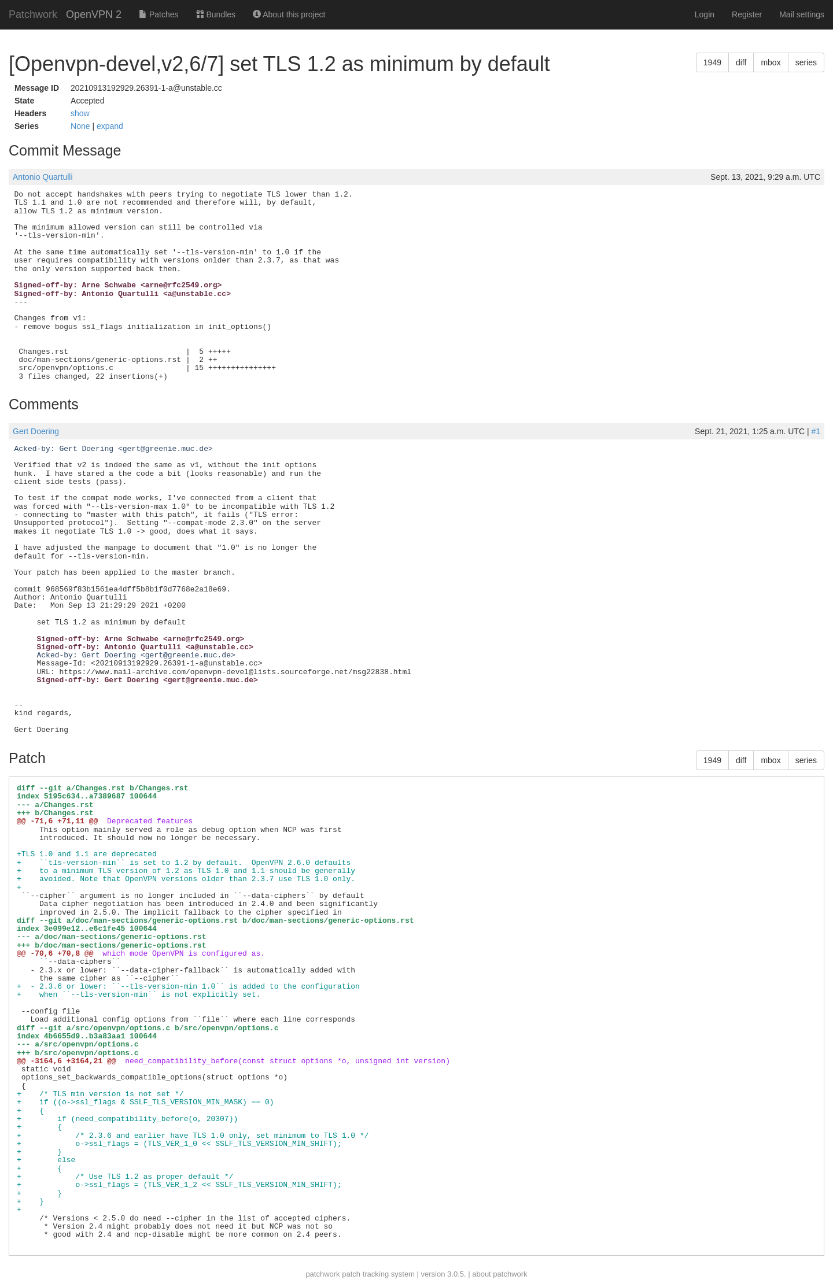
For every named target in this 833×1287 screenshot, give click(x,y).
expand (110, 126)
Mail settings (801, 14)
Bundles (215, 14)
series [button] (806, 62)
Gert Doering (36, 431)
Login (704, 14)
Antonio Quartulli (43, 177)
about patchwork (499, 1274)
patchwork (322, 1274)
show (80, 113)
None (81, 126)
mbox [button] (770, 62)
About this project (289, 14)
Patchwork (33, 14)
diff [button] (741, 62)
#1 (815, 431)
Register (747, 14)
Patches (158, 14)
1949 (712, 62)
